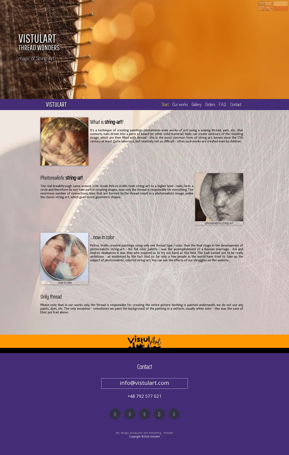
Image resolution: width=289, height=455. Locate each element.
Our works (180, 104)
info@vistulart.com (144, 382)
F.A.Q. (223, 104)
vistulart (56, 104)
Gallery (196, 104)
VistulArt (168, 433)
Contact (235, 104)
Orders (210, 104)
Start (165, 104)
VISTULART (117, 43)
